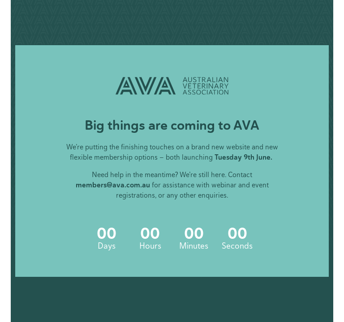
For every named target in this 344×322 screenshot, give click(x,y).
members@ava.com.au (113, 185)
